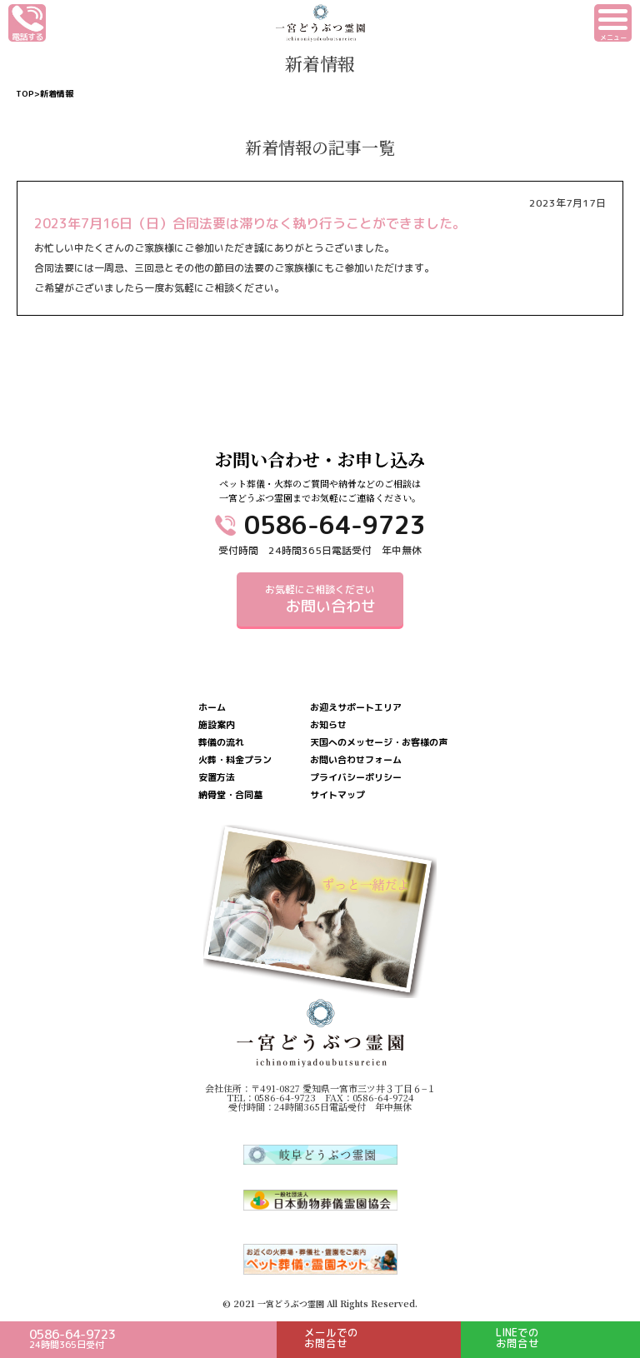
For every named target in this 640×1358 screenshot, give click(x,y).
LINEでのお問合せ (517, 1338)
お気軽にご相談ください (320, 599)
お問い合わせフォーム (356, 760)
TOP (25, 93)
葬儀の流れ (221, 742)
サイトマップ (337, 795)
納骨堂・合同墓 (230, 795)
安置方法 (216, 777)
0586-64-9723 (335, 524)
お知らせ (328, 725)
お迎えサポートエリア (356, 707)
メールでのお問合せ (331, 1338)
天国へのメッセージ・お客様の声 (379, 742)
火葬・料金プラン (235, 760)
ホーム (212, 707)
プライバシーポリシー (356, 777)
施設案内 (216, 725)
